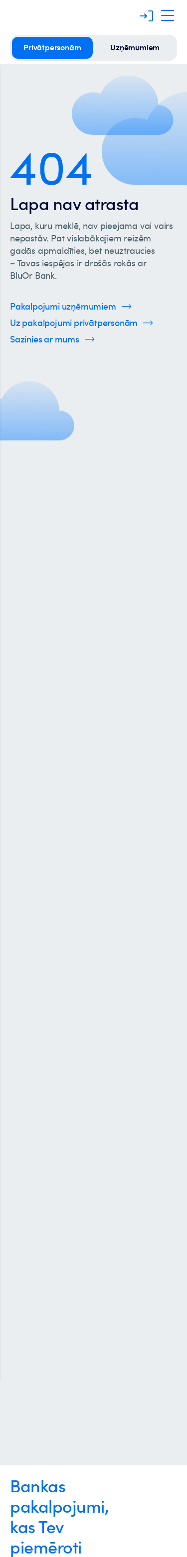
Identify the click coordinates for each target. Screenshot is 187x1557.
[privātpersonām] (52, 48)
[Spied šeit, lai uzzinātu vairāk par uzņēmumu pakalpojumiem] (71, 306)
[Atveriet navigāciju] (167, 15)
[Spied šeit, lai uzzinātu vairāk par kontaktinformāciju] (52, 339)
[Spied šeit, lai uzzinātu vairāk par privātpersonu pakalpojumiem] (81, 323)
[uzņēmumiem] (135, 48)
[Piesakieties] (146, 15)
